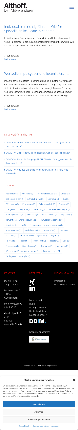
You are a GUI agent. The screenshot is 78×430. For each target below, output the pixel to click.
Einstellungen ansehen (39, 419)
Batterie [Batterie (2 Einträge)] (65, 194)
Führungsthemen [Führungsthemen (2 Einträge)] (14, 215)
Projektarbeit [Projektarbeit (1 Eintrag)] (27, 236)
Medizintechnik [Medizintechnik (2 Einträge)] (33, 230)
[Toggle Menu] (71, 7)
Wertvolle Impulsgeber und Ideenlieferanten (37, 73)
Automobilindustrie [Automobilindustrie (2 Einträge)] (47, 194)
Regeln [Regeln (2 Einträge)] (54, 236)
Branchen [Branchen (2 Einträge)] (53, 199)
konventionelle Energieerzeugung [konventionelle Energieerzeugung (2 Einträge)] (21, 220)
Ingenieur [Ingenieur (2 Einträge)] (66, 215)
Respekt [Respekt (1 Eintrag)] (24, 241)
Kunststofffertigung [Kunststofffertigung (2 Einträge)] (16, 225)
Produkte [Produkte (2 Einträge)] (11, 236)
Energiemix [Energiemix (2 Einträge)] (24, 209)
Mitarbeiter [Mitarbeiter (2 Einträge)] (50, 230)
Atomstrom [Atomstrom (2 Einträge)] (12, 194)
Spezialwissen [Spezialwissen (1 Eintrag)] (29, 246)
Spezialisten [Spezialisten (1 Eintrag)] (12, 246)
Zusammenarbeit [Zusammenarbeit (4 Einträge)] (52, 251)
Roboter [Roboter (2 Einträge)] (54, 241)
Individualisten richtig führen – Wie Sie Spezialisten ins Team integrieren (33, 28)
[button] (73, 380)
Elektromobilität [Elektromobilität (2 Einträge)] (47, 204)
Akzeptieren (39, 404)
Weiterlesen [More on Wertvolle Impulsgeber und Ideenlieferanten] (10, 109)
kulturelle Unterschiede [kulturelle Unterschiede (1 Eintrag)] (52, 220)
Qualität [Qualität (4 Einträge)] (42, 236)
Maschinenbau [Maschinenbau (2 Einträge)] (13, 230)
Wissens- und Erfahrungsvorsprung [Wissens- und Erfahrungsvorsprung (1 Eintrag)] (22, 251)
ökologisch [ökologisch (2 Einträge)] (25, 256)
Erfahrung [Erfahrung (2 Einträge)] (40, 209)
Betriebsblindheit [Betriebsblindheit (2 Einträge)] (35, 199)
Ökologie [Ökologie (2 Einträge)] (11, 256)
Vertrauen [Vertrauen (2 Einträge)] (62, 246)
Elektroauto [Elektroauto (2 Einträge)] (28, 204)
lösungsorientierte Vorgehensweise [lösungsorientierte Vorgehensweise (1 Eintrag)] (46, 225)
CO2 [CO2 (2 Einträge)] (66, 199)
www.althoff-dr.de (13, 324)
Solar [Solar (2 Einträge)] (66, 241)
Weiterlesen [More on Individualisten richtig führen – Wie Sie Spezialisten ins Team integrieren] (10, 59)
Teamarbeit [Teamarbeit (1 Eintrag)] (47, 246)
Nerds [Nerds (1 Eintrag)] (64, 230)
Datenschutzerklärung (41, 426)
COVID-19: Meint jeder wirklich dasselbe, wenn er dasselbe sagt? (38, 152)
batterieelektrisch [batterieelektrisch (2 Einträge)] (14, 199)
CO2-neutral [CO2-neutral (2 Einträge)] (12, 204)
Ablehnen (38, 412)
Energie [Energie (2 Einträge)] (10, 209)
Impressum (55, 426)
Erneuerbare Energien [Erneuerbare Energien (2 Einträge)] (59, 209)
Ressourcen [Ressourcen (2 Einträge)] (39, 241)
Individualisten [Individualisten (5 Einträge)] (49, 215)
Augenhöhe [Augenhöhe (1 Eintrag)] (28, 194)
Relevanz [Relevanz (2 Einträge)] (11, 241)
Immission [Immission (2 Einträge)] (33, 215)
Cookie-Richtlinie (25, 426)
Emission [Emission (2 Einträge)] (64, 204)
